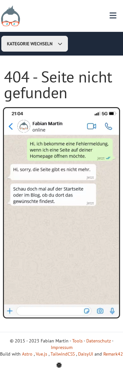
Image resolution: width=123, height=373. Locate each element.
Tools (77, 341)
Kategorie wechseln (34, 44)
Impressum (61, 347)
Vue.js (42, 354)
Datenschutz (98, 341)
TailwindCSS (63, 354)
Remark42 (113, 354)
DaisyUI (86, 354)
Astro (28, 354)
